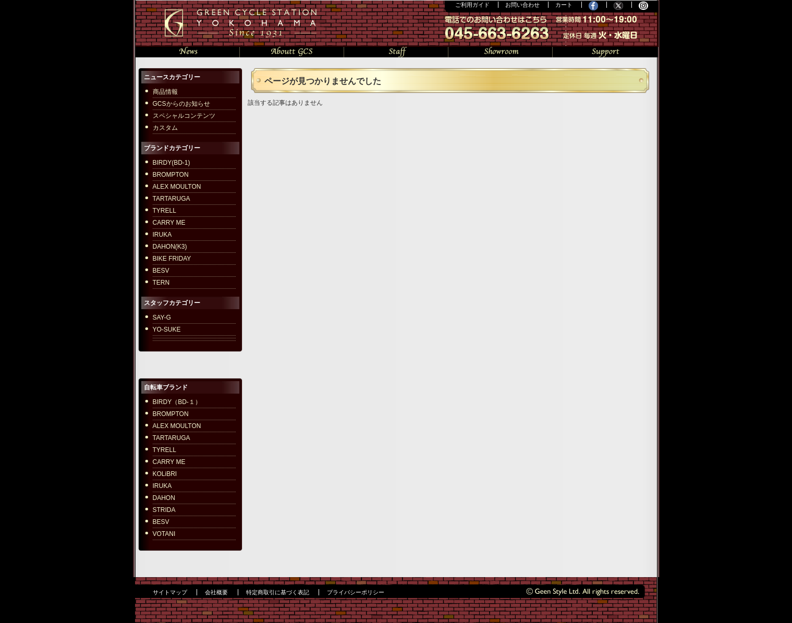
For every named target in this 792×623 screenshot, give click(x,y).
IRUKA (162, 234)
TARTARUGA (171, 198)
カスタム (165, 127)
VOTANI (164, 534)
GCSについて (292, 50)
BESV (161, 270)
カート (563, 5)
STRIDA (164, 510)
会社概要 (216, 592)
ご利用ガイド (472, 5)
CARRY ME (169, 222)
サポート (605, 50)
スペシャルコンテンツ (184, 115)
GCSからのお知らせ (181, 103)
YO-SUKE (167, 329)
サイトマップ (170, 592)
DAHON (164, 498)
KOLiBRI (165, 474)
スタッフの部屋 (396, 50)
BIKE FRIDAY (172, 258)
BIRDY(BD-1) (171, 162)
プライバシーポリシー (355, 592)
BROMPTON (171, 174)
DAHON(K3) (170, 246)
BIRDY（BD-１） (177, 402)
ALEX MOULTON (177, 186)
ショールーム (500, 50)
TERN (161, 282)
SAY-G (162, 317)
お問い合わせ (522, 5)
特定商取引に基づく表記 (277, 592)
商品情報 (165, 91)
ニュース (188, 50)
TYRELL (164, 210)
